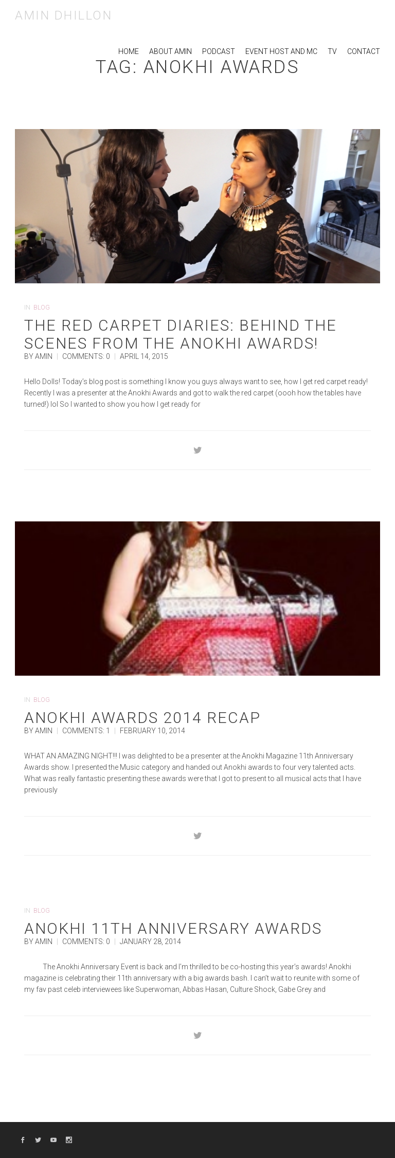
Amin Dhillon (63, 15)
